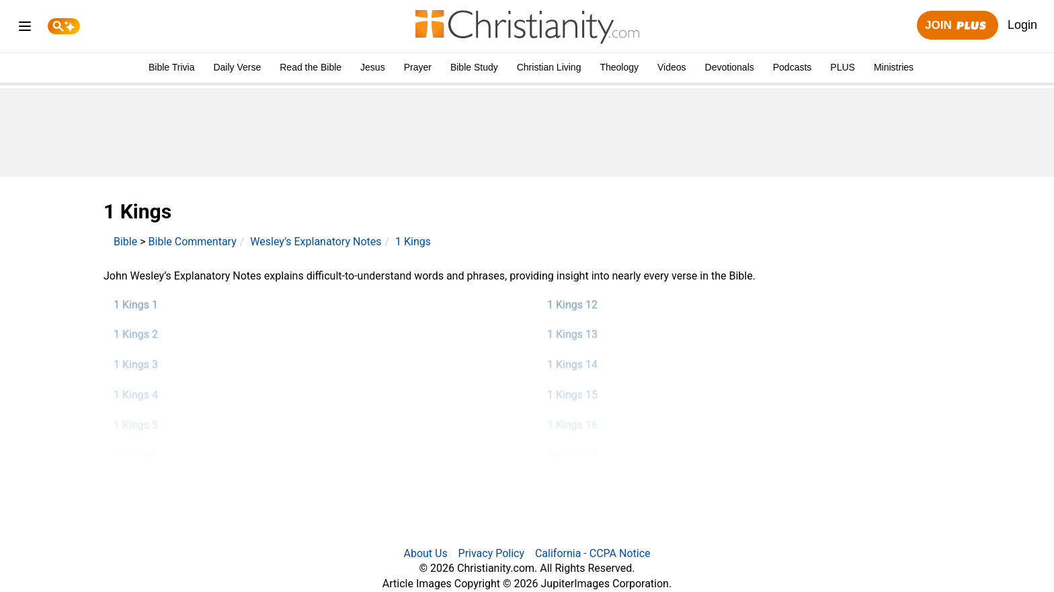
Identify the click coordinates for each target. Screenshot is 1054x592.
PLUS (842, 67)
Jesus (372, 67)
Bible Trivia (171, 67)
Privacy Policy (491, 553)
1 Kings (413, 241)
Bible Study (474, 67)
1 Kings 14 (572, 364)
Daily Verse (237, 67)
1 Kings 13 (572, 334)
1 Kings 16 (572, 425)
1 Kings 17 (572, 455)
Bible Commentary (193, 241)
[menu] (25, 28)
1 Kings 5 (136, 425)
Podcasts (792, 67)
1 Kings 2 (136, 334)
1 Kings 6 (136, 455)
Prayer (418, 67)
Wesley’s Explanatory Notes (315, 241)
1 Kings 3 (136, 364)
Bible (125, 241)
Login (1022, 25)
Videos (671, 67)
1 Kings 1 (136, 304)
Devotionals (729, 67)
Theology (619, 67)
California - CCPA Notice (593, 553)
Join (957, 25)
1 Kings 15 (572, 394)
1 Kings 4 (136, 394)
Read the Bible (310, 67)
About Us (425, 553)
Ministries (894, 67)
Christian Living (549, 67)
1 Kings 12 (572, 304)
